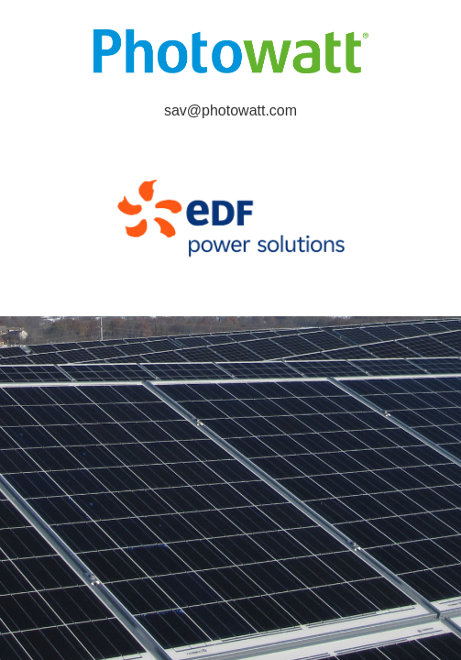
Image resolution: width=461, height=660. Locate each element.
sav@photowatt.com (230, 110)
